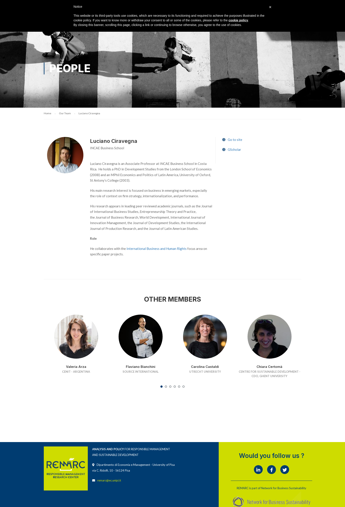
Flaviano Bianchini (140, 367)
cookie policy (238, 20)
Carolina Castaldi (205, 367)
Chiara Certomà (269, 367)
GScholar (234, 150)
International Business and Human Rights (157, 249)
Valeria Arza (76, 367)
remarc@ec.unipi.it (109, 480)
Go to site (235, 140)
